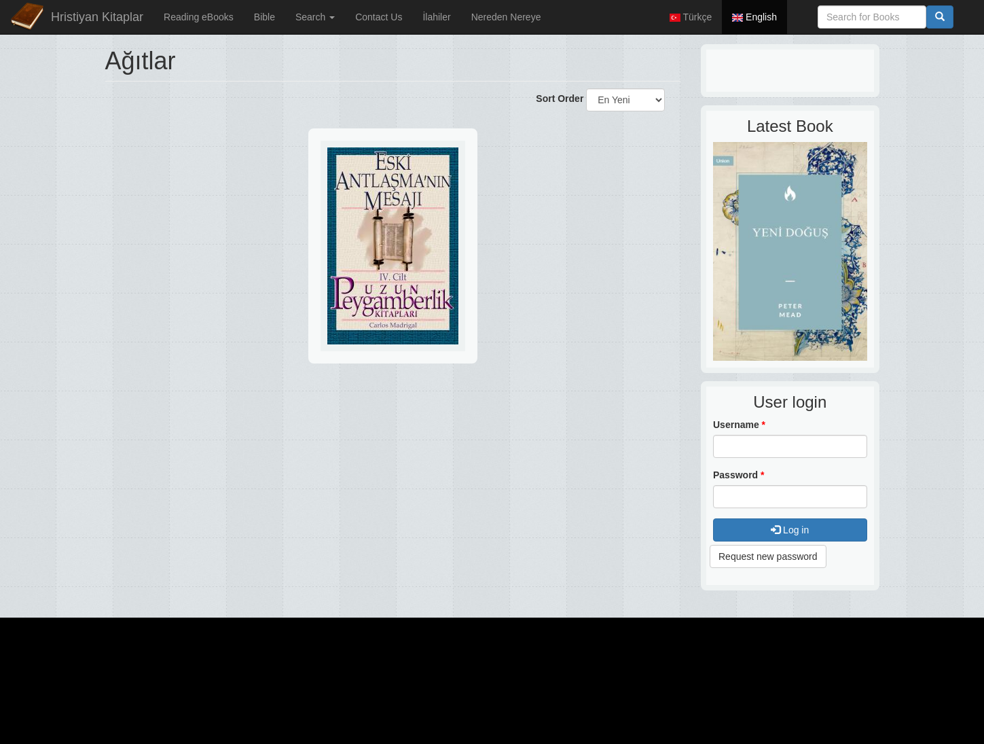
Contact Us (378, 17)
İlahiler (436, 17)
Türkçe (691, 17)
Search (315, 17)
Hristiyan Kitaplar (97, 17)
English (754, 17)
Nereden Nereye (506, 17)
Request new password (768, 556)
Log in (790, 530)
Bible (264, 17)
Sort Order (559, 98)
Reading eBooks (199, 17)
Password (738, 475)
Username (739, 424)
